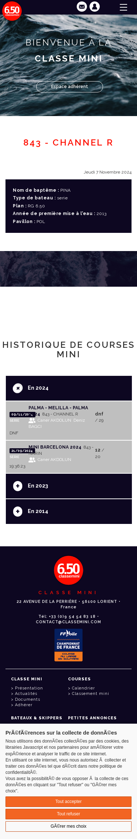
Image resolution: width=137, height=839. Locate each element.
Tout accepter (68, 801)
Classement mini (90, 693)
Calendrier (83, 688)
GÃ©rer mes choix (68, 826)
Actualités (26, 693)
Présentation (29, 688)
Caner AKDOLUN (54, 420)
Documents (27, 699)
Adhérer (24, 705)
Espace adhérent (69, 86)
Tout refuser (68, 813)
